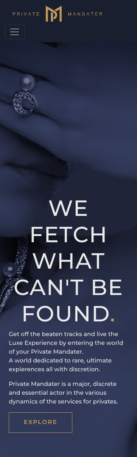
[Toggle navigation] (14, 32)
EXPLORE (40, 422)
